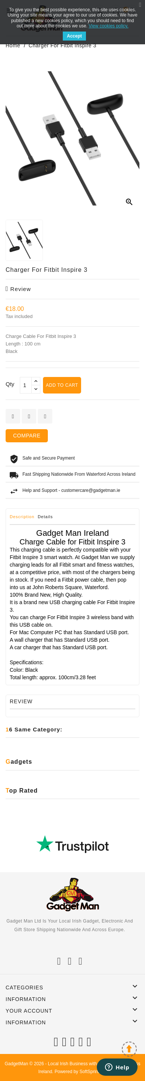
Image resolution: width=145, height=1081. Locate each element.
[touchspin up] (35, 381)
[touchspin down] (35, 389)
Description (22, 516)
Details (45, 516)
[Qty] (26, 385)
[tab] (23, 518)
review (18, 289)
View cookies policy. (108, 26)
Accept (74, 36)
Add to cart (62, 385)
